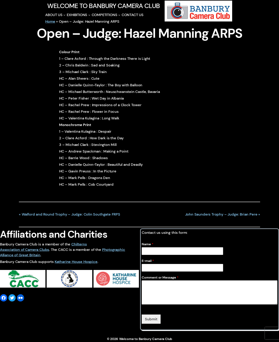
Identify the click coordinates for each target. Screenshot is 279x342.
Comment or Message (160, 278)
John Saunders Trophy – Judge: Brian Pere (221, 214)
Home (50, 21)
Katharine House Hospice (76, 261)
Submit (151, 319)
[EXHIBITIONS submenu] (89, 15)
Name (147, 244)
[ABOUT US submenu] (64, 15)
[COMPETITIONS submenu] (119, 15)
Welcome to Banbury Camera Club (103, 6)
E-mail (148, 261)
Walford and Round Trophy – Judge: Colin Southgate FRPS (71, 214)
